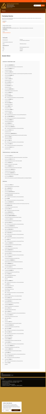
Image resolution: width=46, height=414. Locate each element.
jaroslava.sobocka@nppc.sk (6, 33)
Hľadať (1, 374)
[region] (12, 407)
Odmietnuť (7, 410)
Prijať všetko (16, 410)
